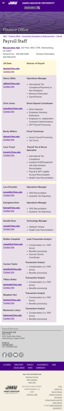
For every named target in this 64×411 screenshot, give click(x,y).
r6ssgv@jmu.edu (11, 136)
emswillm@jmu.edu (12, 192)
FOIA (60, 386)
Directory (18, 364)
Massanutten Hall (11, 48)
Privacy (30, 364)
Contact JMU (32, 395)
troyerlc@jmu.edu (12, 152)
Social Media (19, 368)
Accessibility (42, 364)
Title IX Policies (57, 392)
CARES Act (58, 389)
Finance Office (14, 36)
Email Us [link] (5, 343)
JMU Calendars (32, 380)
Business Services (32, 377)
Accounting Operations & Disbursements (38, 36)
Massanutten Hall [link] (9, 332)
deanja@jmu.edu (11, 68)
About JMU (32, 382)
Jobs (54, 364)
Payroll (59, 36)
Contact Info (8, 72)
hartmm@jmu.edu (12, 300)
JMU (5, 36)
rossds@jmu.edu (11, 226)
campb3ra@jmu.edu (13, 244)
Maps (30, 368)
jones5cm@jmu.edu (13, 108)
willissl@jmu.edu (11, 83)
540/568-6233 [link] (7, 345)
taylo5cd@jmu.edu (12, 269)
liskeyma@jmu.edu (12, 315)
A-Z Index (7, 364)
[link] (4, 357)
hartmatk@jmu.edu (12, 285)
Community (40, 368)
